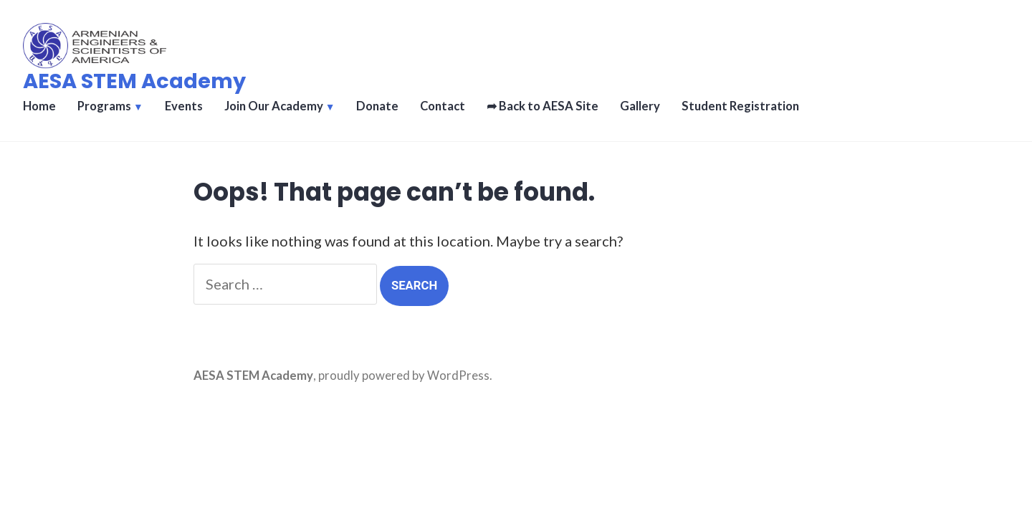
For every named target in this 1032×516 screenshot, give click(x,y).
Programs (104, 106)
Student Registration (740, 106)
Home (39, 106)
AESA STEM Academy (134, 81)
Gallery (640, 106)
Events (184, 106)
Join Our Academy (273, 106)
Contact (442, 106)
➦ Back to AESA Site (542, 106)
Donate (377, 106)
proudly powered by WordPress (403, 375)
